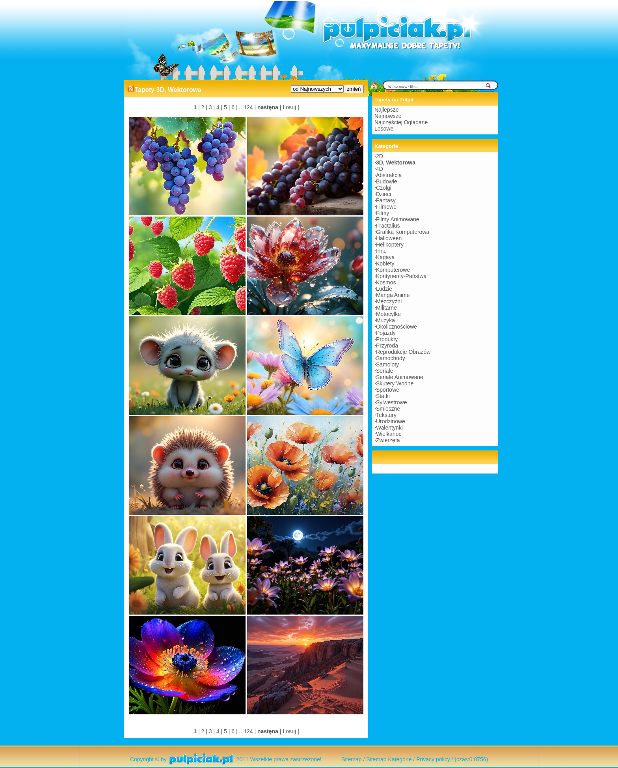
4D (379, 169)
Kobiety (385, 263)
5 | (226, 107)
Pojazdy (386, 333)
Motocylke (388, 314)
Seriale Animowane (399, 377)
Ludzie (384, 289)
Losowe (383, 128)
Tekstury (386, 415)
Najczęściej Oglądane (401, 122)
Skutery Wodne (394, 383)
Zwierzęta (388, 440)
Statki (383, 396)
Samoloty (387, 364)
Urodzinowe (390, 421)
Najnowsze (387, 116)
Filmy (382, 213)
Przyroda (387, 345)
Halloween (389, 238)
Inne (381, 251)
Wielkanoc (389, 434)
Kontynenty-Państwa (401, 276)
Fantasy (386, 200)
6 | (233, 107)
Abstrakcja (389, 175)
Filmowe (386, 207)
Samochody (390, 358)
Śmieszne (388, 408)
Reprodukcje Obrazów (403, 352)
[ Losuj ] (289, 107)
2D (379, 156)
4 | (218, 107)
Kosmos (386, 282)
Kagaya (385, 257)
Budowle (386, 181)
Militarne (386, 308)
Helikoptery (390, 244)
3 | (211, 107)
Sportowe (387, 390)
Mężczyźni (389, 301)
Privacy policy (433, 759)
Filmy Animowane (397, 219)
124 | (249, 107)
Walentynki (389, 427)
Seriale (384, 371)
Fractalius (388, 225)
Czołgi (383, 188)
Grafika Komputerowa (402, 232)
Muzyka (385, 320)
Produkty (387, 339)
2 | (203, 107)
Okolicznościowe (396, 326)
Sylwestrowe (391, 402)
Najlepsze (386, 110)
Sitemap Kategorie (388, 759)
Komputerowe (393, 270)
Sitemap (351, 759)
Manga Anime (393, 295)
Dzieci (383, 194)
